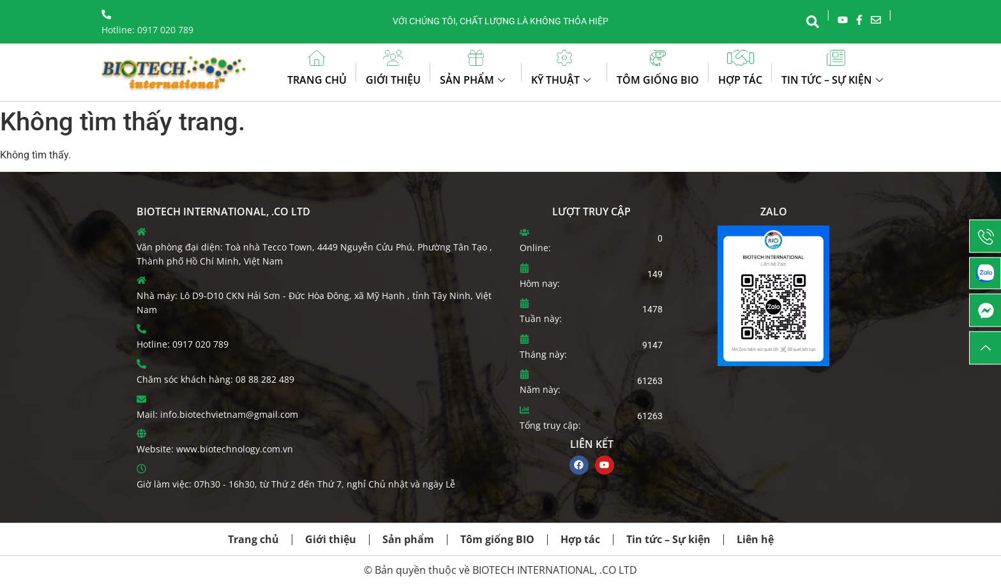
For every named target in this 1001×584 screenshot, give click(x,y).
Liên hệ (755, 539)
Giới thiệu (393, 80)
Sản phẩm (474, 80)
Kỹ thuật (562, 80)
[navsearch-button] (812, 20)
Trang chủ (317, 80)
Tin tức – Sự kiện (833, 80)
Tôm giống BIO (658, 80)
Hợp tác (740, 80)
